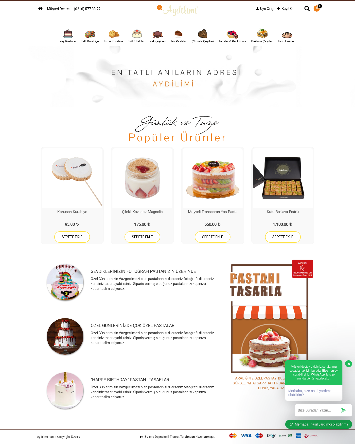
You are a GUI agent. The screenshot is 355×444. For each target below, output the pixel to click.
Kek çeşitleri (158, 35)
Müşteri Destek (59, 9)
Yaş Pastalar (67, 35)
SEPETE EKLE (72, 237)
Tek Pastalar (178, 35)
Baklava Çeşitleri (262, 35)
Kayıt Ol (285, 9)
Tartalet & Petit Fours (232, 35)
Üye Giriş (264, 9)
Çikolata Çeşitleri (203, 35)
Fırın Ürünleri (287, 35)
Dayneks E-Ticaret (167, 437)
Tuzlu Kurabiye (114, 35)
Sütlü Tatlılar (136, 35)
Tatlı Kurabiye (90, 35)
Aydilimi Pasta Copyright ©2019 (58, 437)
